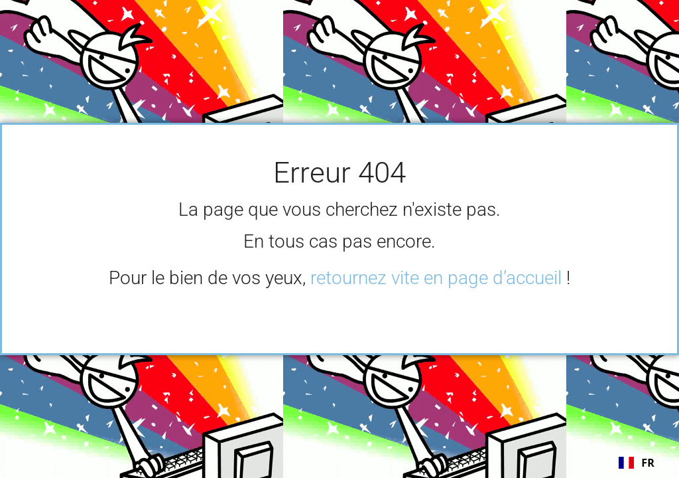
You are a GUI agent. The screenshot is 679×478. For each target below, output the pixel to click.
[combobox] (636, 462)
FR (636, 462)
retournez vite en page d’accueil (436, 278)
